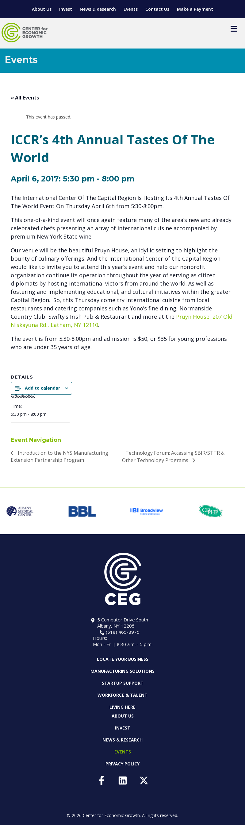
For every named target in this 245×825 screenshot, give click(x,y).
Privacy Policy (122, 764)
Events (131, 9)
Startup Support (123, 683)
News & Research (98, 9)
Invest (65, 9)
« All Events (25, 97)
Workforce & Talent (122, 695)
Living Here (122, 707)
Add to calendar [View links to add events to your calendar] (42, 388)
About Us (42, 9)
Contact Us (157, 9)
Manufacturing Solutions (122, 671)
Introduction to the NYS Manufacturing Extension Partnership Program (59, 456)
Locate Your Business (122, 659)
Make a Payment (195, 9)
